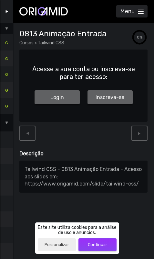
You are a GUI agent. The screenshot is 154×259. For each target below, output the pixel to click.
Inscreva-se (110, 97)
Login (57, 97)
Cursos (27, 43)
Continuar (97, 244)
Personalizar (57, 244)
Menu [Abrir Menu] (127, 11)
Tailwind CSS (50, 43)
